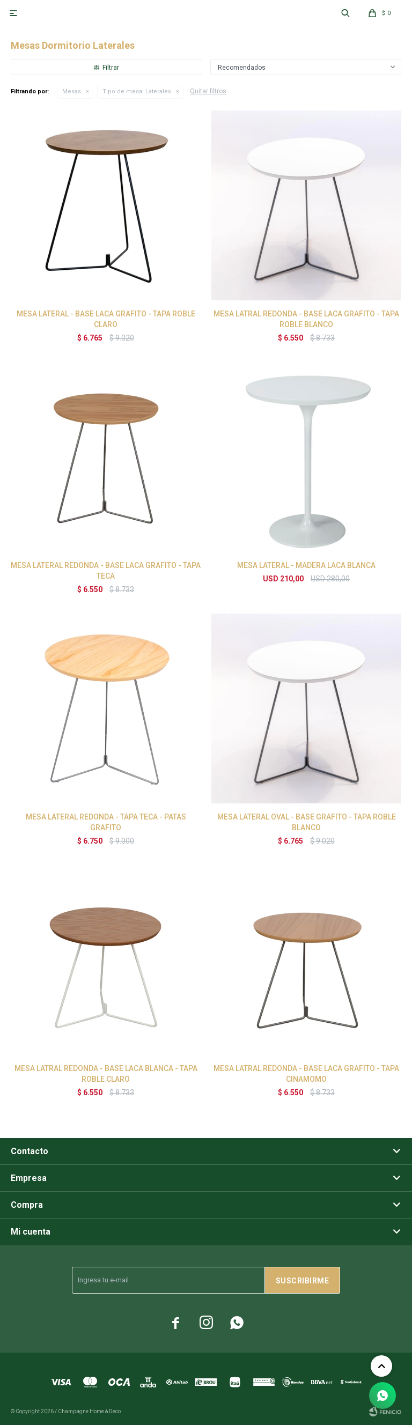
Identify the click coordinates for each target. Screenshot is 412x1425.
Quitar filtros (208, 91)
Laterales (136, 91)
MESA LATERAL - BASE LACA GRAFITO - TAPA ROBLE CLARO (106, 319)
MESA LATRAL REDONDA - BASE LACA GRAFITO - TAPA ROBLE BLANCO (306, 319)
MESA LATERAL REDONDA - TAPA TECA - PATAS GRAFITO (106, 822)
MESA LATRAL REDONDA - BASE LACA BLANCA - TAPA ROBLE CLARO (105, 1073)
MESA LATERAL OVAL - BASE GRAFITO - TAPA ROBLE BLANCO (306, 822)
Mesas (71, 91)
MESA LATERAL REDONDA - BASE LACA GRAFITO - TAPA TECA (106, 570)
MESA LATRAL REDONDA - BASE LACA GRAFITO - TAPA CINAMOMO (306, 1073)
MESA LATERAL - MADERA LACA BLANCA (306, 565)
